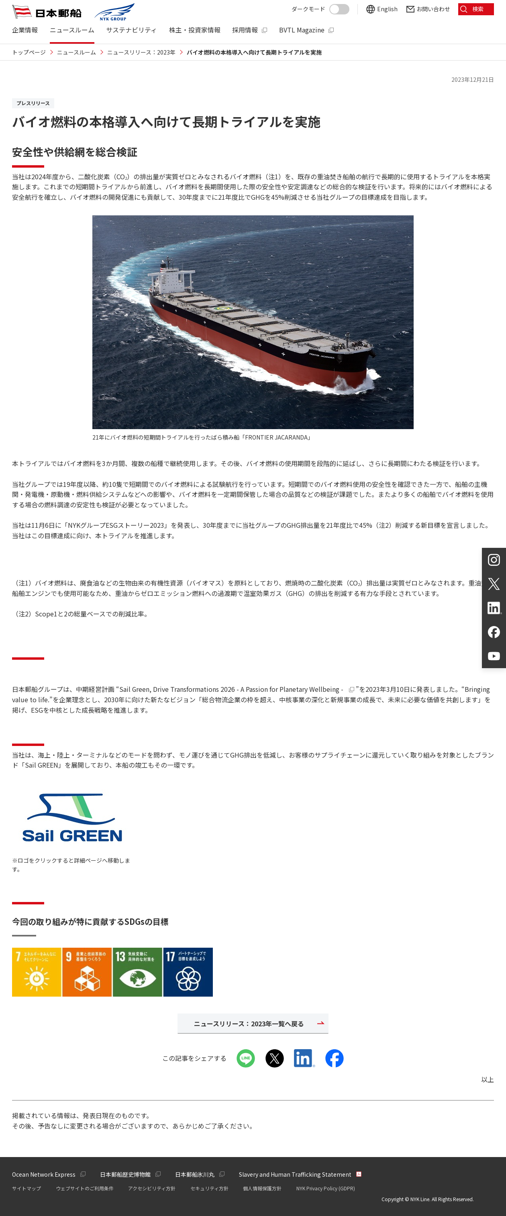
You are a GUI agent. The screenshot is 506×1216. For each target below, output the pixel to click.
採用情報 (245, 29)
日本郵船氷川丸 (194, 1174)
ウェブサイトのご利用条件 (85, 1188)
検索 (478, 9)
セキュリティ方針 (209, 1188)
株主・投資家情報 (194, 29)
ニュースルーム (72, 29)
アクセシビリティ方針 (151, 1188)
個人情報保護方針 (262, 1188)
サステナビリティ (131, 29)
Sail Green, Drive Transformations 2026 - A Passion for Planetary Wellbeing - (238, 689)
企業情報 (25, 29)
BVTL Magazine (301, 29)
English (387, 9)
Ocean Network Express (43, 1174)
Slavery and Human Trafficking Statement (295, 1174)
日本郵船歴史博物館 (125, 1174)
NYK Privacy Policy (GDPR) (325, 1188)
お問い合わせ (433, 9)
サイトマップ (26, 1188)
